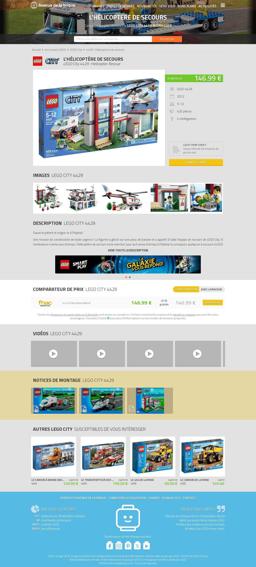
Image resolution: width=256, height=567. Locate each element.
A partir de (174, 78)
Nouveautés (146, 5)
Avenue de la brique (53, 5)
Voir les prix (196, 162)
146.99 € (207, 78)
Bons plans (186, 5)
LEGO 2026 (167, 5)
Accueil (36, 49)
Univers (97, 5)
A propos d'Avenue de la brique (83, 498)
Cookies (154, 498)
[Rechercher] (167, 39)
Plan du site (171, 498)
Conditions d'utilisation (127, 498)
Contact (189, 498)
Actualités (207, 5)
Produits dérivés (120, 5)
